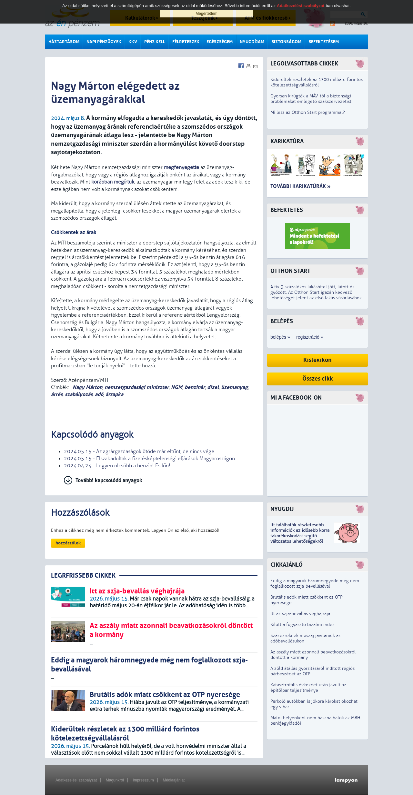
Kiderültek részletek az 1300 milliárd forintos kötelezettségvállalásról (316, 82)
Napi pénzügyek (103, 42)
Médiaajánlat (174, 780)
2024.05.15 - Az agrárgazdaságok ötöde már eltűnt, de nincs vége (139, 451)
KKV (132, 42)
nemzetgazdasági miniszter (137, 387)
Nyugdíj (282, 509)
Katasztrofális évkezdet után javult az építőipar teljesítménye (308, 687)
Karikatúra (287, 141)
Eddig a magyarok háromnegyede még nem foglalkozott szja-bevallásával (314, 583)
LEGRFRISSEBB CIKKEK (83, 575)
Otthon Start (290, 271)
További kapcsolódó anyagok (109, 480)
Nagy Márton (86, 387)
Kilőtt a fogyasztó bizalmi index (302, 624)
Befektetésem (323, 42)
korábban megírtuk (112, 182)
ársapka (114, 394)
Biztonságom (286, 42)
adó (99, 394)
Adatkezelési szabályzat (76, 780)
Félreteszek (185, 42)
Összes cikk (317, 378)
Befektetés (286, 210)
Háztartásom (63, 42)
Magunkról (115, 780)
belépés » (280, 337)
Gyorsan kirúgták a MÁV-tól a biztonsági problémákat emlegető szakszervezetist (310, 98)
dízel (213, 387)
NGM (176, 387)
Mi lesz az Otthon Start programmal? (307, 112)
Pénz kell (154, 42)
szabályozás (79, 394)
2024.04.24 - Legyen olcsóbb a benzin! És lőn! (117, 466)
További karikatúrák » (300, 186)
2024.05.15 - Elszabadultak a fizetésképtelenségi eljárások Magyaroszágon (149, 459)
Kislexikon (317, 360)
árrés (57, 394)
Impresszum (143, 780)
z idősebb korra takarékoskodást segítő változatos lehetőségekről (299, 536)
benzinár (195, 387)
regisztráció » (309, 337)
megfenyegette (181, 167)
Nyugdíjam (252, 42)
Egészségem (219, 42)
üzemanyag (234, 387)
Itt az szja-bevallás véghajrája (300, 613)
